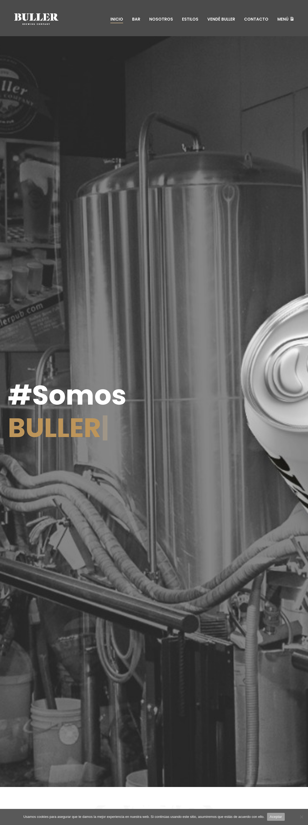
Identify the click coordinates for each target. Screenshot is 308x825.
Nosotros (161, 19)
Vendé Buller (221, 19)
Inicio (116, 19)
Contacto (256, 19)
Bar (136, 19)
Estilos (190, 19)
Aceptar (276, 817)
